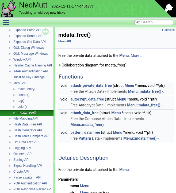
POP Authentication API (30, 183)
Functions (168, 30)
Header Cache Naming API (32, 65)
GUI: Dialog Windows (28, 48)
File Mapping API (25, 118)
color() (22, 107)
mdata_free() (27, 112)
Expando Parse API (27, 30)
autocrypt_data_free (87, 99)
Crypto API (21, 171)
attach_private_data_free (91, 85)
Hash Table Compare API (31, 136)
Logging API (22, 148)
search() (23, 95)
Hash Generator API (27, 130)
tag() (21, 101)
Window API (22, 59)
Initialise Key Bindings (29, 77)
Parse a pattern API (27, 177)
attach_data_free (84, 113)
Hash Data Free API (27, 124)
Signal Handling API (27, 166)
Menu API (20, 83)
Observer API (22, 154)
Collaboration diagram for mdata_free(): (92, 65)
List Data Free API (26, 142)
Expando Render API (28, 36)
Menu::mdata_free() (144, 91)
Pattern (85, 138)
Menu (124, 55)
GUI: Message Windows (30, 53)
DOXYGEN (115, 10)
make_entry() (27, 89)
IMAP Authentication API (30, 71)
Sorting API (21, 160)
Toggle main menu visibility (7, 20)
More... (136, 55)
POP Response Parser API (32, 189)
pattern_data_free (85, 132)
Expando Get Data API (29, 42)
